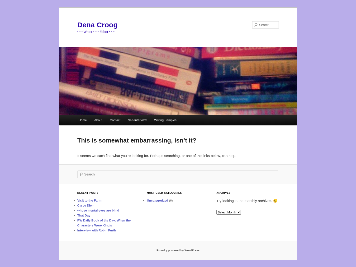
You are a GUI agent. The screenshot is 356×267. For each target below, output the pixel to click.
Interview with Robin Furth (96, 230)
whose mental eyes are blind (98, 210)
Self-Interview (137, 120)
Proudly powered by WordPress (178, 250)
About (98, 120)
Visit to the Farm (89, 200)
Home (83, 120)
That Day (83, 215)
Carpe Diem (86, 205)
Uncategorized (157, 200)
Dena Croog (97, 25)
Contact (115, 120)
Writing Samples (165, 120)
